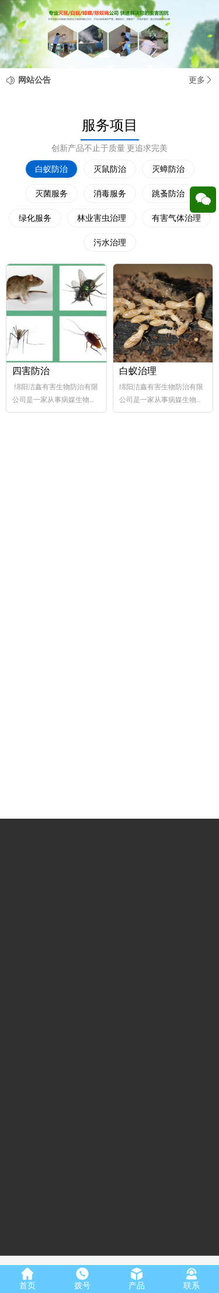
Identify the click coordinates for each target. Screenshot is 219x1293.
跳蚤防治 (168, 193)
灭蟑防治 (168, 169)
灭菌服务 (51, 193)
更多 (201, 79)
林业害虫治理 (101, 218)
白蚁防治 (51, 169)
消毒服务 (109, 193)
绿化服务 (35, 218)
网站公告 (34, 79)
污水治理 (109, 242)
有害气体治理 (176, 218)
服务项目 (110, 125)
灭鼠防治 (109, 169)
